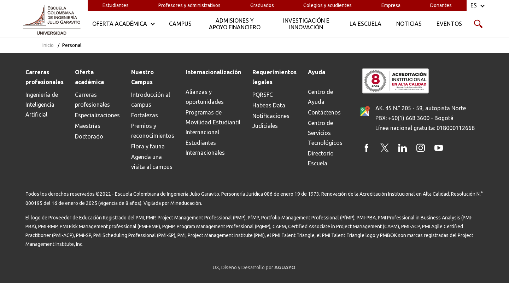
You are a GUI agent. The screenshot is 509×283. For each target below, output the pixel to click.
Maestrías (87, 126)
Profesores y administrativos (189, 5)
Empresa (390, 5)
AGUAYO (285, 267)
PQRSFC (262, 95)
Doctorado (89, 136)
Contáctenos (324, 112)
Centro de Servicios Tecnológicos (325, 133)
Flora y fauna (148, 146)
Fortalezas (144, 115)
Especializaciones (97, 115)
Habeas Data (268, 105)
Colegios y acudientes (327, 5)
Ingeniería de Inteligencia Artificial (41, 105)
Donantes (441, 5)
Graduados (262, 5)
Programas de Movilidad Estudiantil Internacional (213, 122)
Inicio (48, 45)
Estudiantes (116, 5)
